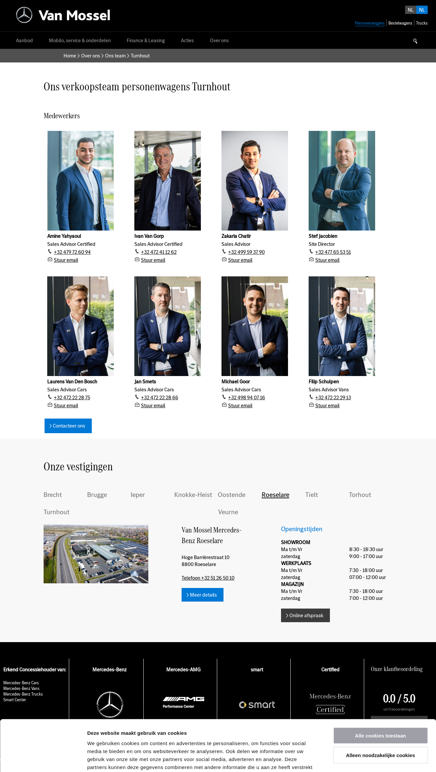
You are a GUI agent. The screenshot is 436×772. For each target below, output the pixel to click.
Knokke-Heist (193, 494)
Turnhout (57, 512)
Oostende (231, 494)
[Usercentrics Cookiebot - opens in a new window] (43, 759)
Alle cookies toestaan (380, 684)
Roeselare (275, 494)
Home (70, 55)
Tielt (311, 494)
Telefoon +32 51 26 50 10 (208, 577)
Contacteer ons (69, 425)
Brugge (97, 494)
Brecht (53, 494)
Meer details (203, 594)
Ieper (138, 494)
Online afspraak (306, 615)
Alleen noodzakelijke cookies (380, 704)
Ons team (115, 55)
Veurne (228, 512)
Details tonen (359, 759)
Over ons (90, 55)
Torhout (360, 494)
